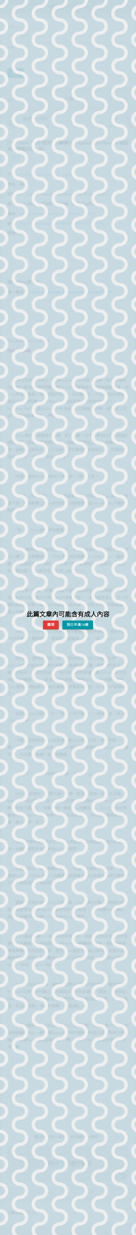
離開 (50, 625)
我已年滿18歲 (78, 625)
